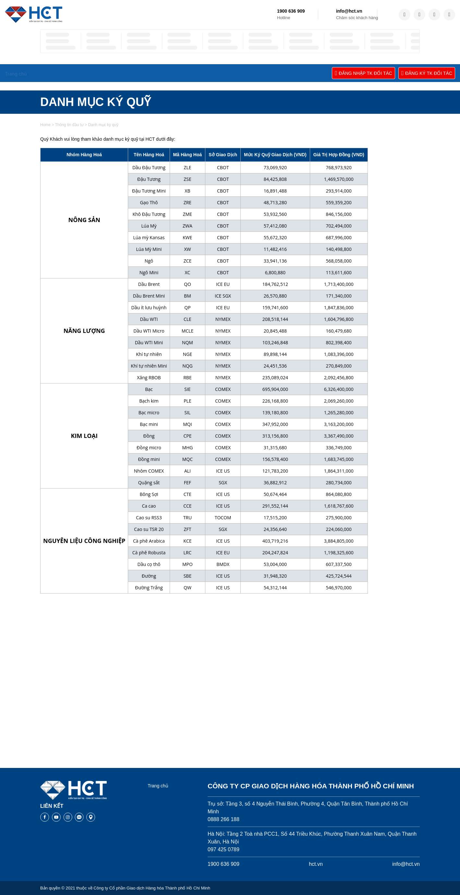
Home (45, 282)
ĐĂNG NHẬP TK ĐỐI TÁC (363, 73)
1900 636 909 (291, 11)
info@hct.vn (349, 11)
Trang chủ (158, 785)
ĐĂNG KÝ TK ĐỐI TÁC (426, 73)
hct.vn (316, 864)
